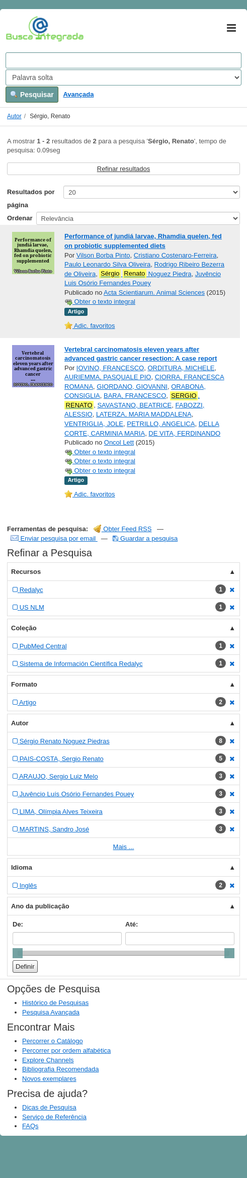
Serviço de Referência (54, 1117)
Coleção (24, 628)
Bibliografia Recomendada (60, 1069)
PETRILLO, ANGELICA (161, 424)
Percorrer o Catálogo (52, 1041)
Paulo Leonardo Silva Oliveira (107, 264)
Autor (14, 116)
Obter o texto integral (99, 301)
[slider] (18, 953)
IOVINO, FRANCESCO (110, 368)
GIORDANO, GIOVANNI (132, 386)
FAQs (30, 1126)
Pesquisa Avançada (50, 1012)
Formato (24, 684)
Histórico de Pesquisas (55, 1002)
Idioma (21, 867)
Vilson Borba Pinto (103, 255)
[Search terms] (123, 60)
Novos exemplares (49, 1078)
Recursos (26, 571)
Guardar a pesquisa (145, 538)
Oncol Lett (119, 442)
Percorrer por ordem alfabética (66, 1050)
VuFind (21, 28)
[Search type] (123, 77)
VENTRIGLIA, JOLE (93, 424)
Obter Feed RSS (123, 529)
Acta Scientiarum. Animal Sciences (154, 292)
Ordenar (20, 218)
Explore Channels (48, 1060)
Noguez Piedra (145, 273)
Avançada (78, 94)
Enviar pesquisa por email (54, 538)
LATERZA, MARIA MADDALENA (144, 414)
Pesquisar (32, 95)
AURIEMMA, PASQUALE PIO (107, 377)
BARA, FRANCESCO (135, 395)
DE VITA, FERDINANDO (184, 433)
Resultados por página (31, 198)
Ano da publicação (40, 906)
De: (18, 924)
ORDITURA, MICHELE (180, 368)
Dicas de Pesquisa (49, 1107)
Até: (131, 924)
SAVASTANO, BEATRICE (134, 405)
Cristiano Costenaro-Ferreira (175, 255)
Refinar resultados (123, 169)
